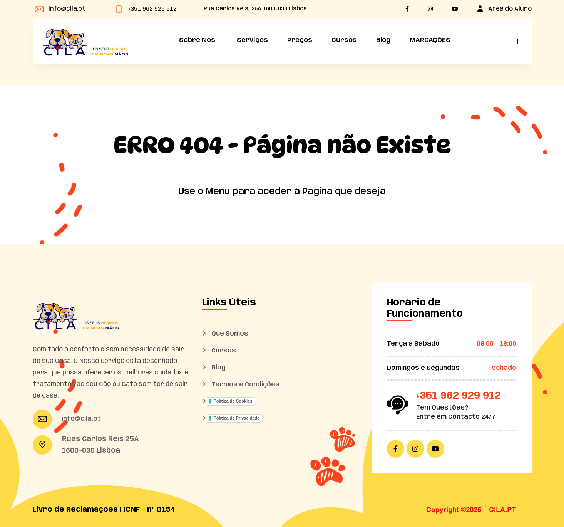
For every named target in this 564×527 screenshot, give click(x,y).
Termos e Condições (246, 384)
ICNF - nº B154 (149, 509)
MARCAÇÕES (430, 40)
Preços (299, 40)
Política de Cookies (233, 401)
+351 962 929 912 (152, 9)
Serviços (251, 40)
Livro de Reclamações (75, 509)
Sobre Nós (196, 40)
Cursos (344, 40)
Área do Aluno (510, 9)
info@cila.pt (67, 9)
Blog (383, 40)
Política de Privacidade (237, 418)
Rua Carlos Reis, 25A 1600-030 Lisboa (255, 9)
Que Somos (230, 334)
